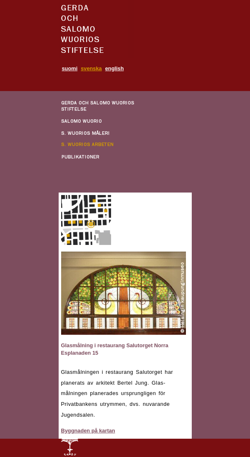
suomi (70, 68)
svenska (91, 68)
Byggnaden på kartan (88, 430)
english (114, 68)
